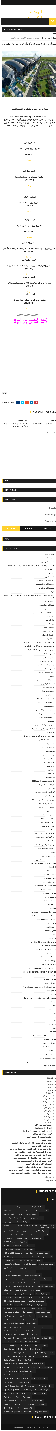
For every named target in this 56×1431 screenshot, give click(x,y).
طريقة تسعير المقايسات (45, 785)
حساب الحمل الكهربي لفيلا (40, 1146)
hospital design (49, 983)
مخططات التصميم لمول (45, 808)
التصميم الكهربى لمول (45, 588)
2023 (50, 1078)
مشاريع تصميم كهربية (46, 815)
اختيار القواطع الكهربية (45, 562)
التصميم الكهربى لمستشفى (43, 584)
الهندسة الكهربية (29, 1428)
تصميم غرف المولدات (45, 688)
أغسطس (46, 1105)
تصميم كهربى (48, 695)
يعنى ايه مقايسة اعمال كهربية (43, 860)
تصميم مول (49, 721)
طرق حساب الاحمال (46, 778)
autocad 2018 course (47, 875)
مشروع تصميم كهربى (46, 823)
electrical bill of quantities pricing (42, 942)
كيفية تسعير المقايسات (45, 804)
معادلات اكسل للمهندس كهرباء (43, 837)
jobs (53, 995)
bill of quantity (49, 897)
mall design (50, 1002)
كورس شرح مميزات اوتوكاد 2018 (42, 800)
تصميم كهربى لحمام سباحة (44, 699)
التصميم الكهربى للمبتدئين (44, 581)
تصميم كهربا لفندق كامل (41, 1125)
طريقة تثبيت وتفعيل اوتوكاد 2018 (42, 781)
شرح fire (50, 774)
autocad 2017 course (47, 871)
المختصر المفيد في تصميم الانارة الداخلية (35, 1131)
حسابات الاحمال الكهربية (45, 740)
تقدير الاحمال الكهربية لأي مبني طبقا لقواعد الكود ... (31, 1155)
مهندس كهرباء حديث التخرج (44, 845)
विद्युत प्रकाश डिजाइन (49, 1066)
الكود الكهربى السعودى (45, 605)
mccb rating (50, 1017)
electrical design (48, 946)
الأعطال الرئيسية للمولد (41, 1128)
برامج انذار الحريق (47, 631)
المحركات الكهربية (47, 609)
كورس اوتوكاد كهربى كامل (40, 1134)
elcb (53, 935)
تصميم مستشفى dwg (45, 718)
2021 (50, 1081)
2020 (50, 1084)
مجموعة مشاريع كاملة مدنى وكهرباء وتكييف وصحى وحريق (28, 1170)
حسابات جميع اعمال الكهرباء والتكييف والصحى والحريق (30, 1173)
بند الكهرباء (49, 639)
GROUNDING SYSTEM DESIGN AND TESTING (38, 972)
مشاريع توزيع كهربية (46, 819)
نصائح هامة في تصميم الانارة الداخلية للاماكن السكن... (30, 1143)
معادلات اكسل (48, 830)
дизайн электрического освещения (40, 1062)
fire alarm (51, 954)
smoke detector (49, 1040)
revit (53, 1028)
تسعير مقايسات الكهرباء (45, 673)
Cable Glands (49, 901)
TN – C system (49, 1055)
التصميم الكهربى (47, 577)
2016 (50, 1181)
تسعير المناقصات (47, 654)
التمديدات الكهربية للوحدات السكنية (37, 1164)
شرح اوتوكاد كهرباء (47, 763)
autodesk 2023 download (45, 886)
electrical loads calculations (44, 950)
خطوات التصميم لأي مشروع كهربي (37, 1137)
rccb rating (51, 1025)
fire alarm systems (48, 965)
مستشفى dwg (48, 811)
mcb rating (51, 1010)
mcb (53, 1006)
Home (42, 38)
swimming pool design (46, 1043)
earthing (51, 924)
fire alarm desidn (48, 957)
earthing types (49, 931)
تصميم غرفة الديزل (46, 691)
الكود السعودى (48, 602)
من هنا (28, 160)
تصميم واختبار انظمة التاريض (43, 725)
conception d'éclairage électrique (42, 912)
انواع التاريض (48, 620)
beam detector (49, 894)
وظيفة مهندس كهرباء (46, 856)
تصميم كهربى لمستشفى (45, 703)
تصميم (51, 676)
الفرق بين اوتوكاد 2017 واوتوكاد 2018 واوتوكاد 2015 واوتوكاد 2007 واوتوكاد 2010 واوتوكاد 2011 (29, 597)
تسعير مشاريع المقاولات (45, 665)
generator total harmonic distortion (41, 969)
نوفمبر (47, 1099)
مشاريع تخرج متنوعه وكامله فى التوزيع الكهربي (33, 1167)
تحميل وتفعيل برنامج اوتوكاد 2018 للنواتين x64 (37, 646)
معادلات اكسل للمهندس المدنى (42, 834)
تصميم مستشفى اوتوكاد (45, 714)
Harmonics (51, 976)
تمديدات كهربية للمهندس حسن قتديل (40, 729)
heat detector (49, 980)
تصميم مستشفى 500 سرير (44, 710)
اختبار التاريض (48, 554)
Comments (46, 529)
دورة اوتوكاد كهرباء (47, 748)
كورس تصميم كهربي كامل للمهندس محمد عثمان (32, 1161)
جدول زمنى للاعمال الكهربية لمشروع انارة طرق (37, 736)
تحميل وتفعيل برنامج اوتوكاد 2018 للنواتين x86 (37, 650)
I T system (51, 991)
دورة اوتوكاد (49, 744)
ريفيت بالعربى (48, 751)
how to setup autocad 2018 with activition (39, 987)
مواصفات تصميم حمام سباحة (43, 849)
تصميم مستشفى (47, 706)
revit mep (51, 1032)
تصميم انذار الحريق (46, 684)
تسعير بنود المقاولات (46, 661)
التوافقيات (49, 592)
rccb (53, 1021)
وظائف (51, 852)
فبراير (47, 1123)
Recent (10, 529)
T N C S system (49, 1047)
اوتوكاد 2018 (49, 624)
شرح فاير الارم (48, 770)
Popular (28, 529)
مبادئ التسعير (45, 1140)
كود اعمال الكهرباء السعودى (43, 792)
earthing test (50, 927)
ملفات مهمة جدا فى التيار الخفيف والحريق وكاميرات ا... (29, 1149)
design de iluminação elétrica (43, 916)
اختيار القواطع (48, 558)
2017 (50, 1093)
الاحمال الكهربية (48, 570)
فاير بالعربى (49, 789)
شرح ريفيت (49, 766)
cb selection (50, 905)
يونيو (48, 1111)
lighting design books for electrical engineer (38, 998)
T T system (51, 1051)
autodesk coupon (48, 890)
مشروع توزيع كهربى (46, 826)
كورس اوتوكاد (48, 796)
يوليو (48, 1108)
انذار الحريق (49, 617)
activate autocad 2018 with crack (42, 864)
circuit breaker (49, 909)
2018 (50, 1090)
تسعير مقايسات (48, 669)
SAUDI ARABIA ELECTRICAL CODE (43, 1036)
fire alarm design (48, 961)
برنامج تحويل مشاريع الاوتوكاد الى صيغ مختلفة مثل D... (30, 1158)
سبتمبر (47, 1102)
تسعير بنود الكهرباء (47, 658)
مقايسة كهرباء (48, 841)
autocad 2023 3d (48, 882)
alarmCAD (51, 867)
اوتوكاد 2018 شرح (47, 628)
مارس (47, 1120)
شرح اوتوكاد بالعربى (46, 759)
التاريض (50, 573)
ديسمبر (47, 1096)
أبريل (48, 1117)
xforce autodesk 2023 (46, 1058)
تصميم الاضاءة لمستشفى (44, 680)
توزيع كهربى (49, 733)
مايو (48, 1114)
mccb (53, 1013)
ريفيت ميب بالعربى (46, 755)
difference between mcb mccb (43, 920)
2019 (50, 1087)
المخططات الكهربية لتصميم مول (42, 613)
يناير (48, 1177)
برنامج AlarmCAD (47, 635)
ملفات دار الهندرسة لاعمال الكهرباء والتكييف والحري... (30, 1152)
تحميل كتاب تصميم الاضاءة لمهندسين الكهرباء (37, 643)
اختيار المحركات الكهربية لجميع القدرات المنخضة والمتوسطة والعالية (30, 566)
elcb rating (51, 938)
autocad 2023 (50, 879)
